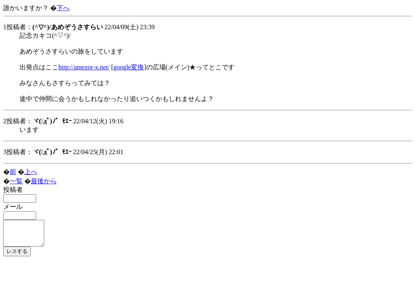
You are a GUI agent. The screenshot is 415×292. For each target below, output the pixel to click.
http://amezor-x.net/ (83, 67)
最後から (44, 181)
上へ (30, 171)
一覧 (16, 181)
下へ (63, 7)
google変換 (128, 67)
